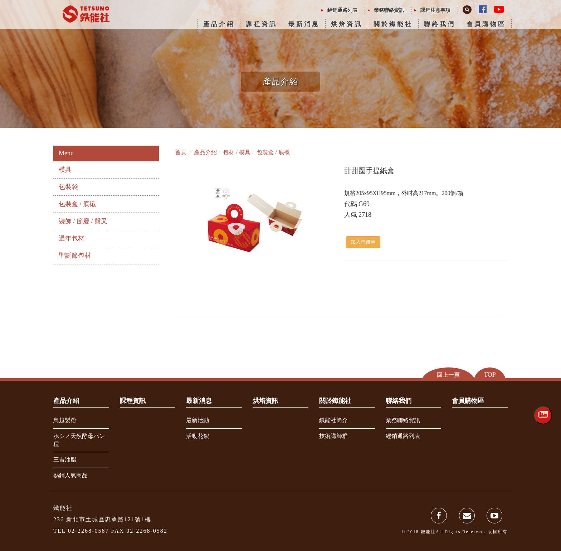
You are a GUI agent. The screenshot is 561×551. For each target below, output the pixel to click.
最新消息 (304, 24)
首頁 (180, 152)
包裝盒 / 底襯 (77, 204)
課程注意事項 (435, 10)
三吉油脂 (64, 460)
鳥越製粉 (64, 420)
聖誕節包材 (75, 255)
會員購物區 (486, 24)
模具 (65, 169)
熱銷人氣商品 (70, 475)
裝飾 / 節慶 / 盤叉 (83, 221)
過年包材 (71, 238)
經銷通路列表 (342, 10)
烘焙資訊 (346, 24)
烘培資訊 (265, 400)
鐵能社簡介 (333, 420)
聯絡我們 (439, 24)
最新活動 (197, 420)
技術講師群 (333, 436)
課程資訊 (261, 24)
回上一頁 (448, 374)
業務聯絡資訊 (389, 10)
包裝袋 (68, 186)
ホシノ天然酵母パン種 (79, 440)
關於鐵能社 (393, 24)
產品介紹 (219, 24)
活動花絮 (197, 436)
